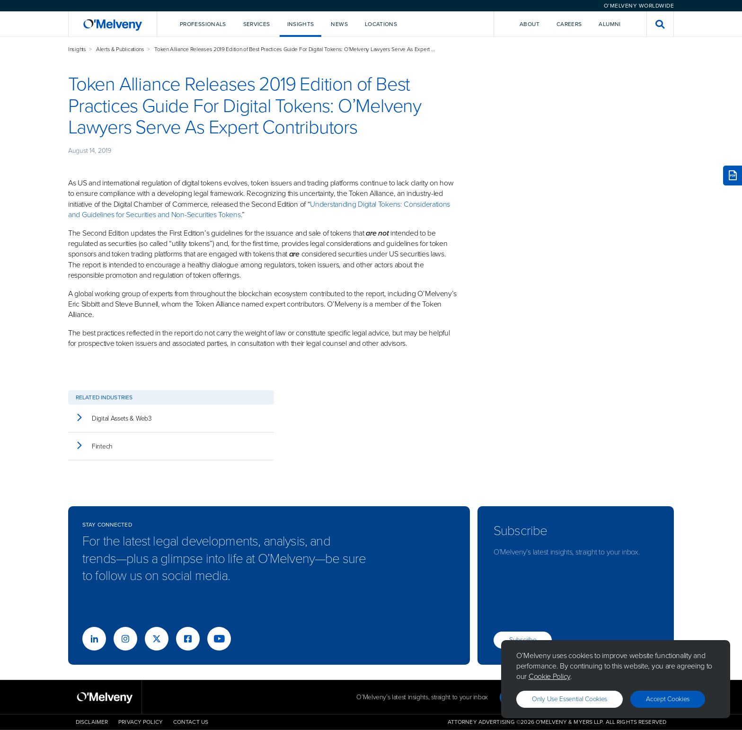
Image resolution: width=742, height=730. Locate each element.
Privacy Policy (140, 722)
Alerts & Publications (120, 49)
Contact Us (190, 722)
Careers (569, 24)
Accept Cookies (667, 699)
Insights (77, 49)
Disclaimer (92, 722)
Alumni (609, 24)
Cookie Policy (549, 676)
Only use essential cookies (569, 699)
